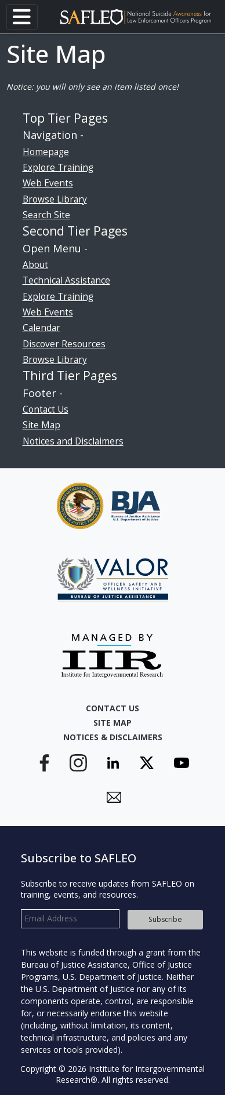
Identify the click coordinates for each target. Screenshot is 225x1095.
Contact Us (45, 409)
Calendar (41, 328)
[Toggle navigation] (22, 17)
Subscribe (165, 919)
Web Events (48, 183)
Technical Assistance (66, 280)
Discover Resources (64, 344)
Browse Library (55, 199)
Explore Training (58, 167)
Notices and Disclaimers (73, 441)
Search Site (46, 215)
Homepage (46, 152)
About (35, 265)
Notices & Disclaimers (112, 737)
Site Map (41, 425)
